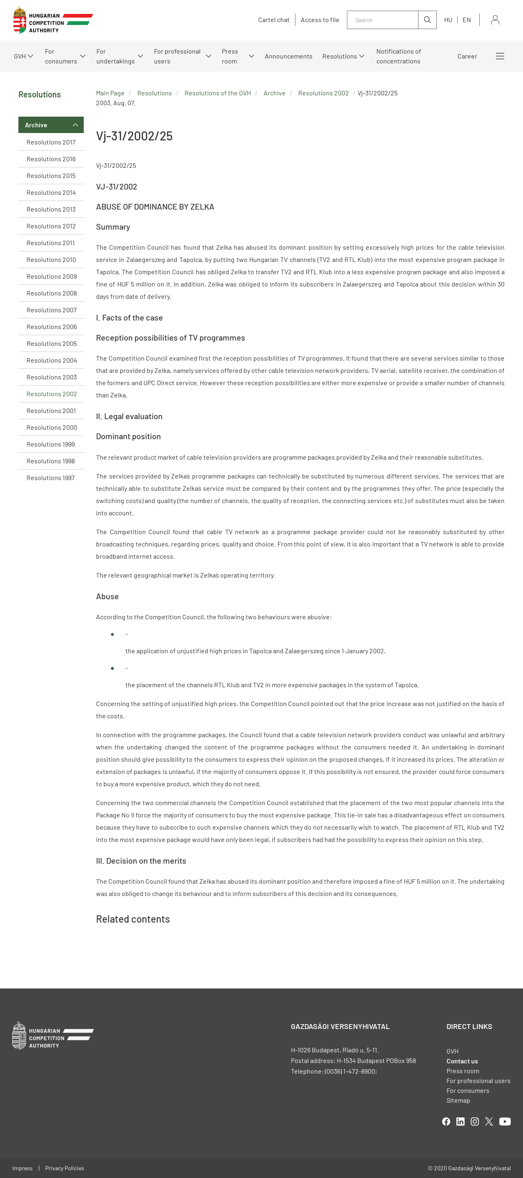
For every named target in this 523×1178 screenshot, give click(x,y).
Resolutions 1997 (51, 477)
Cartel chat (274, 19)
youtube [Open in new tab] (505, 1121)
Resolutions (339, 56)
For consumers (61, 56)
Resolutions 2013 (51, 209)
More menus (500, 56)
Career (467, 56)
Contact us (462, 1061)
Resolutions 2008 (52, 293)
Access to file (320, 19)
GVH (20, 56)
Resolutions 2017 (51, 142)
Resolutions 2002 (52, 393)
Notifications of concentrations (398, 56)
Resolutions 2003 (52, 377)
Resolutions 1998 (51, 461)
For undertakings (115, 56)
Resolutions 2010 (51, 259)
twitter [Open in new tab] (489, 1121)
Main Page (110, 93)
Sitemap (458, 1100)
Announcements (289, 56)
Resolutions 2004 (52, 360)
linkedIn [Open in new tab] (460, 1121)
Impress (22, 1167)
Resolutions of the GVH (218, 93)
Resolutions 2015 (51, 175)
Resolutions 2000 (52, 427)
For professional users (177, 56)
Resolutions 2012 (51, 226)
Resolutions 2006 (52, 326)
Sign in (495, 20)
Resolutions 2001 (51, 410)
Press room (230, 56)
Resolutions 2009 (52, 276)
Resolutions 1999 (51, 444)
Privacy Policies (64, 1167)
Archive (36, 125)
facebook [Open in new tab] (446, 1121)
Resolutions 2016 (51, 158)
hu (448, 19)
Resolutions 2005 (52, 343)
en (467, 19)
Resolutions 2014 (51, 192)
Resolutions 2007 (52, 310)
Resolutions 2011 (51, 242)
